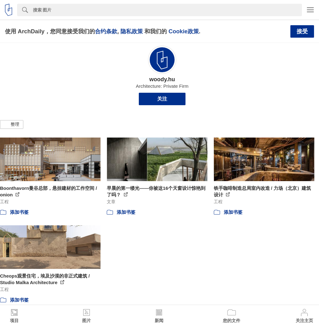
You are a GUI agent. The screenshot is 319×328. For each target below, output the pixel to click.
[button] (11, 124)
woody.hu (162, 79)
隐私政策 (131, 31)
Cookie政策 (183, 31)
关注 (162, 98)
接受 (302, 31)
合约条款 (106, 31)
